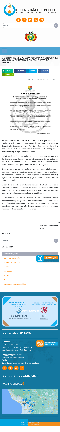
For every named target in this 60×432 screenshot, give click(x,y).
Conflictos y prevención (12, 262)
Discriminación (9, 280)
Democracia (8, 271)
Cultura (6, 267)
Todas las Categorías (11, 254)
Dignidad (7, 275)
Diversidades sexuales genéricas (15, 284)
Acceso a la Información (12, 258)
